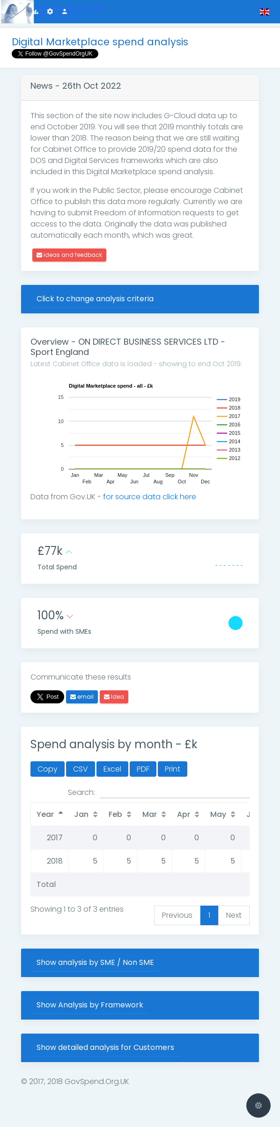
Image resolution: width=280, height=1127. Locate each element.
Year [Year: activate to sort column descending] (45, 814)
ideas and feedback (69, 255)
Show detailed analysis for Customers (105, 1047)
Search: (159, 793)
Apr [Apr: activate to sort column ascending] (183, 814)
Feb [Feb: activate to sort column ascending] (115, 814)
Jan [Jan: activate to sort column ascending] (81, 814)
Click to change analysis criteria (95, 298)
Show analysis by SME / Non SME (95, 962)
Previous (177, 915)
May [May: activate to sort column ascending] (218, 814)
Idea (114, 697)
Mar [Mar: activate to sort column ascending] (149, 814)
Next (234, 915)
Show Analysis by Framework (90, 1004)
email (82, 697)
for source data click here (149, 496)
